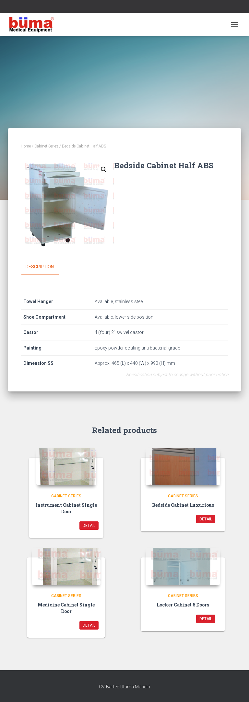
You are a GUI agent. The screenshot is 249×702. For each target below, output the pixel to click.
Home (26, 146)
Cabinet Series (46, 146)
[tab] (44, 267)
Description (40, 266)
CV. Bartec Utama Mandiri (124, 686)
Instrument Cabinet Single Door (66, 508)
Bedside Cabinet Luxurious (183, 505)
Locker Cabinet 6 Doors (183, 605)
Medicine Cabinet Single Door (66, 608)
